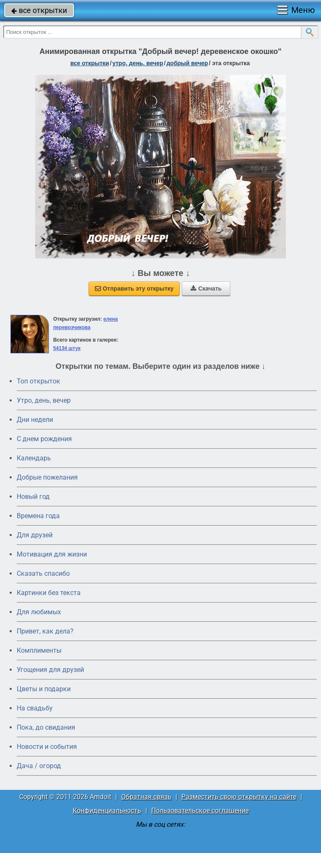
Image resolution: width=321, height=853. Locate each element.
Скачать (206, 288)
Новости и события (47, 747)
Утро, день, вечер (44, 400)
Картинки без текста (49, 593)
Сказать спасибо (43, 573)
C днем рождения (44, 439)
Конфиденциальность (107, 811)
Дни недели (35, 420)
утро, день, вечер (137, 63)
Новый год (33, 497)
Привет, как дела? (45, 631)
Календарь (34, 458)
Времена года (38, 516)
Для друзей (35, 535)
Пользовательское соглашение (200, 811)
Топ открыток (38, 381)
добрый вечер (187, 63)
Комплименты (39, 650)
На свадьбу (35, 708)
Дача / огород (39, 766)
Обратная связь (146, 797)
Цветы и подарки (44, 689)
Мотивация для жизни (52, 554)
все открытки (39, 10)
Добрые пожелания (47, 477)
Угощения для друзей (50, 670)
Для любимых (39, 612)
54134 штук (67, 348)
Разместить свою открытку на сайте (238, 797)
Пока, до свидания (46, 727)
